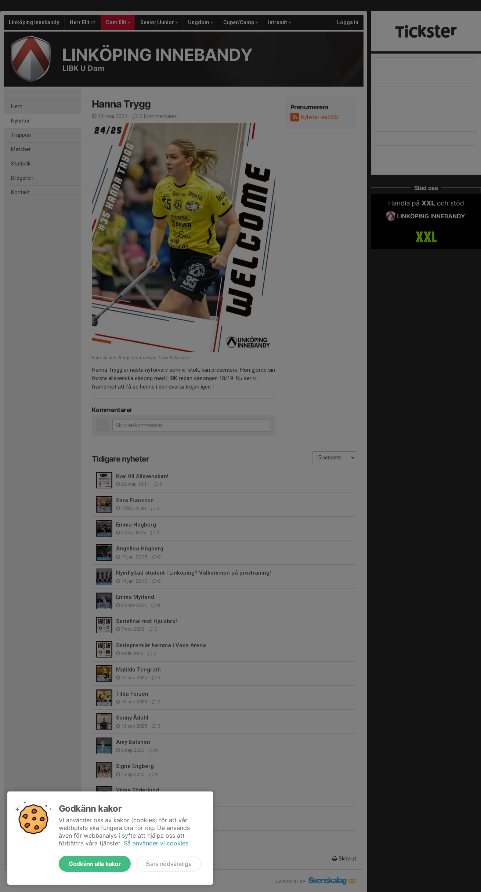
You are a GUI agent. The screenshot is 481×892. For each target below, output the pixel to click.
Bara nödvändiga (168, 863)
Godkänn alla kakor (95, 863)
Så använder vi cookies (156, 843)
